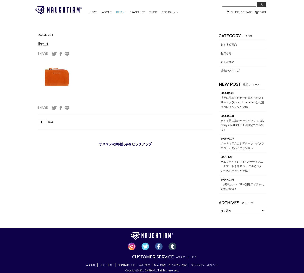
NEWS (94, 12)
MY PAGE (246, 12)
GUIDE (235, 12)
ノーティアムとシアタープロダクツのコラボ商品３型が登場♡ (242, 146)
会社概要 (144, 265)
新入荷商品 (227, 62)
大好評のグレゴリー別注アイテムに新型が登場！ (242, 187)
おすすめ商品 (229, 44)
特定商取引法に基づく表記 (170, 265)
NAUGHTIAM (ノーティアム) (58, 10)
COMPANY (170, 12)
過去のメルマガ (230, 70)
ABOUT (106, 12)
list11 (43, 44)
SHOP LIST (106, 265)
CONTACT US (126, 265)
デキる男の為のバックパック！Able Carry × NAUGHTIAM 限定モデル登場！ (242, 125)
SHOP (153, 12)
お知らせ (226, 53)
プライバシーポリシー (204, 265)
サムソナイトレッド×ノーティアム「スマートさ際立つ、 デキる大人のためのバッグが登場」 (242, 166)
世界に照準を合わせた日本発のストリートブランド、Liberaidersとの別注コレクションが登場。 (242, 102)
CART (262, 12)
